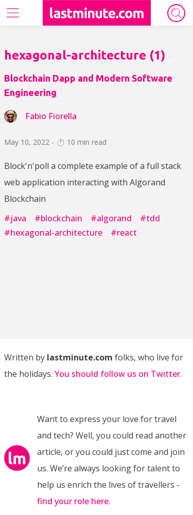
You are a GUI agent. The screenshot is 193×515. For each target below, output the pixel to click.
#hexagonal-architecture (53, 232)
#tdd (150, 218)
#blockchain (58, 218)
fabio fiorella (51, 116)
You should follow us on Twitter (117, 373)
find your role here (73, 501)
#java (15, 218)
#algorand (111, 218)
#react (124, 232)
